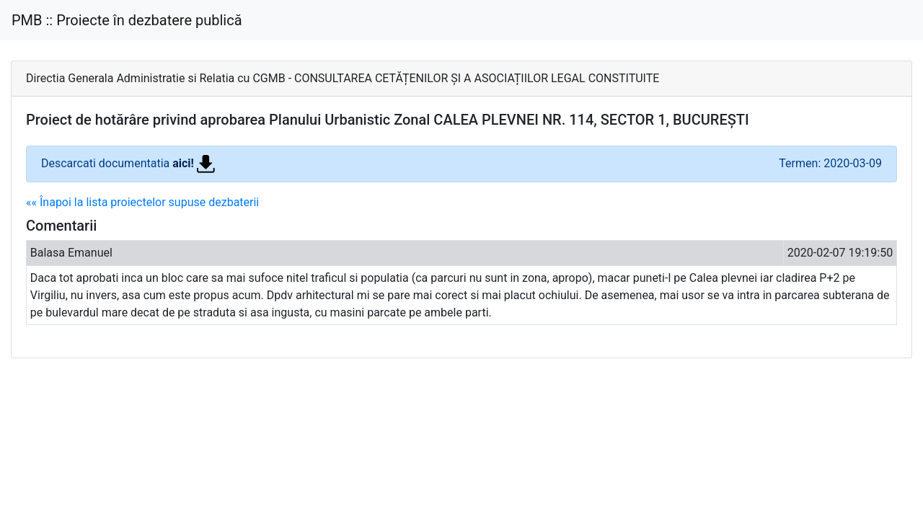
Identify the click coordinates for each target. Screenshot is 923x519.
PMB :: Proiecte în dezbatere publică (127, 20)
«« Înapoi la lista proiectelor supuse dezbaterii (142, 202)
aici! (193, 163)
